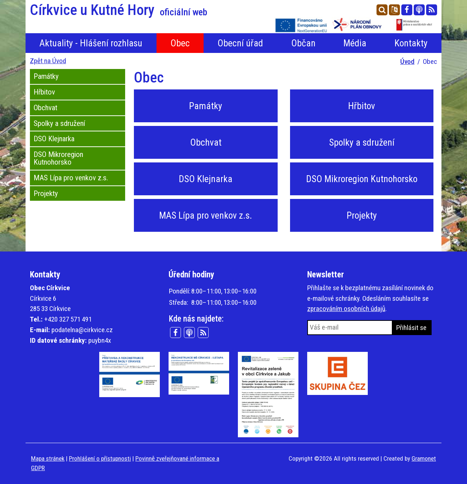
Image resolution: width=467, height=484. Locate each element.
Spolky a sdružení (59, 123)
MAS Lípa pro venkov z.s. (71, 177)
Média (354, 43)
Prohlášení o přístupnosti (100, 458)
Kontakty (411, 43)
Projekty (46, 193)
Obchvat (45, 107)
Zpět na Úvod (48, 61)
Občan (303, 43)
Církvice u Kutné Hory (118, 10)
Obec (180, 43)
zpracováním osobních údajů (346, 308)
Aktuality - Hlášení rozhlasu (90, 43)
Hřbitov (44, 92)
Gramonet (424, 458)
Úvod (407, 61)
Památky (46, 76)
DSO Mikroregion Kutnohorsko (58, 158)
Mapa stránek (48, 458)
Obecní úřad (240, 43)
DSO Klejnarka (54, 138)
